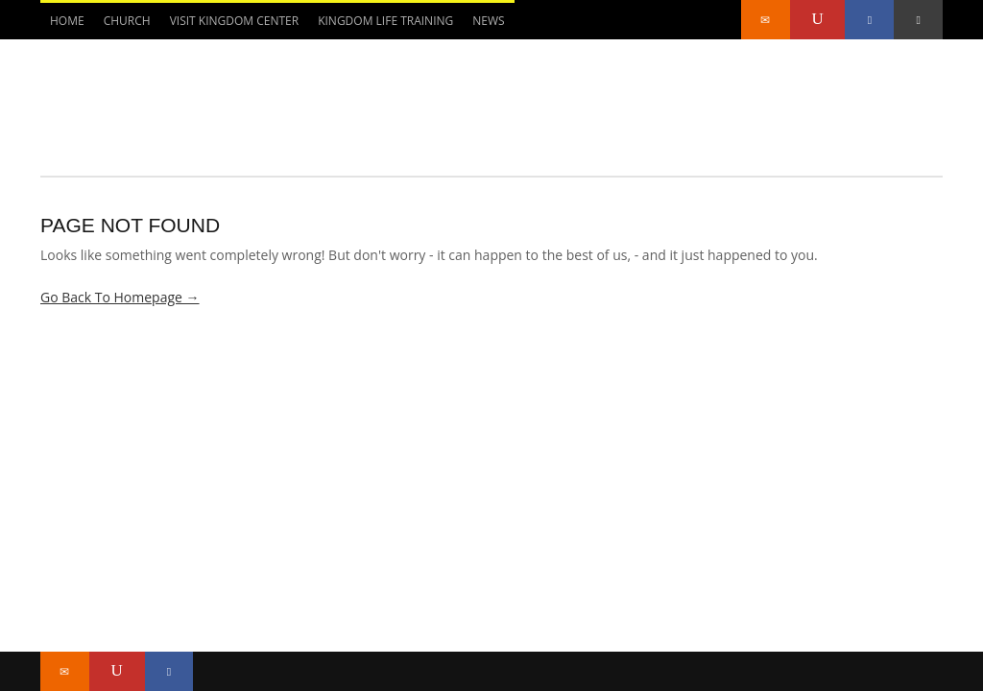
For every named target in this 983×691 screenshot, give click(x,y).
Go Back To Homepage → (120, 297)
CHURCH (127, 20)
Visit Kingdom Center (235, 20)
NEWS (488, 20)
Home (67, 20)
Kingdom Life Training (385, 20)
